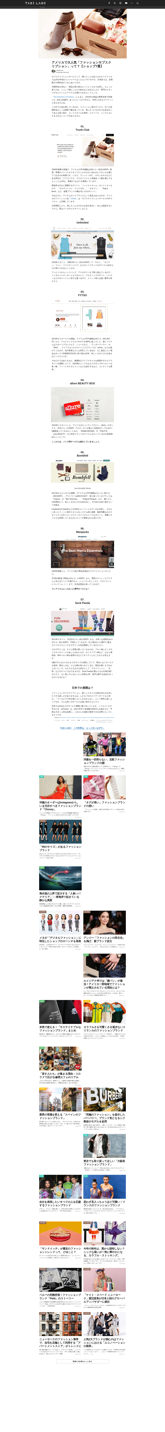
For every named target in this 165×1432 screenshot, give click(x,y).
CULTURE (87, 734)
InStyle (73, 199)
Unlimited (83, 718)
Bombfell (96, 718)
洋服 (79, 720)
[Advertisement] (82, 1402)
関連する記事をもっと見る (82, 1362)
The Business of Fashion (64, 97)
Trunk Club (78, 718)
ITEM (41, 777)
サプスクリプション (101, 722)
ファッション (85, 720)
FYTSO (88, 718)
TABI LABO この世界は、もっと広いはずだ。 (82, 728)
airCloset (112, 718)
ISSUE (42, 868)
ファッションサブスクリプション (104, 720)
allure (91, 718)
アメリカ (57, 720)
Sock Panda (106, 718)
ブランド (73, 720)
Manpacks (100, 718)
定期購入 (92, 720)
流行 (68, 720)
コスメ (63, 720)
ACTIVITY (86, 1002)
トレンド (110, 722)
